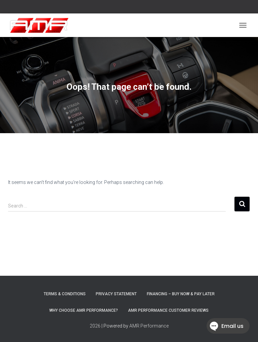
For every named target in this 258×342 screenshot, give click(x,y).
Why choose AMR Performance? (83, 310)
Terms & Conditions (65, 294)
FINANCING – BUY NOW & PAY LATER (181, 294)
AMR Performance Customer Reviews (168, 310)
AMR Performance (149, 326)
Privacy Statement (116, 294)
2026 (95, 326)
